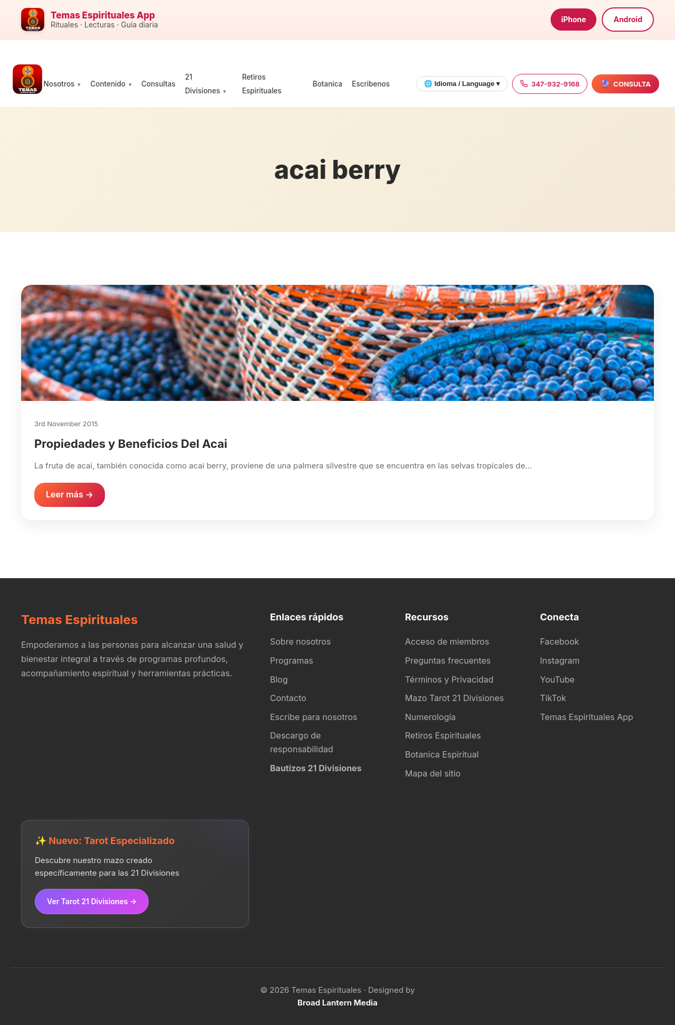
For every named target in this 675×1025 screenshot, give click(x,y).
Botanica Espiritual (442, 754)
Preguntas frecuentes (448, 660)
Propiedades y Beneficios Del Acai (130, 444)
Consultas (158, 84)
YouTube (557, 679)
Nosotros (59, 84)
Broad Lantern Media (337, 1003)
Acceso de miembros (447, 641)
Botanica (327, 84)
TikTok (553, 698)
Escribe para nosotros (313, 717)
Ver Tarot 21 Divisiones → (92, 901)
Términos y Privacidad (449, 679)
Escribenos (371, 84)
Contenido (108, 84)
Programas (291, 660)
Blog (279, 679)
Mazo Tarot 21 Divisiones (454, 698)
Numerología (430, 717)
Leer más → (69, 494)
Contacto (288, 698)
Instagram (560, 660)
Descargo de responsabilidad (301, 742)
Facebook (559, 641)
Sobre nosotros (300, 641)
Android (627, 19)
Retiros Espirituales (443, 735)
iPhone (573, 19)
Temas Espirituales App (586, 717)
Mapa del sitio (432, 773)
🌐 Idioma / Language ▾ (462, 84)
